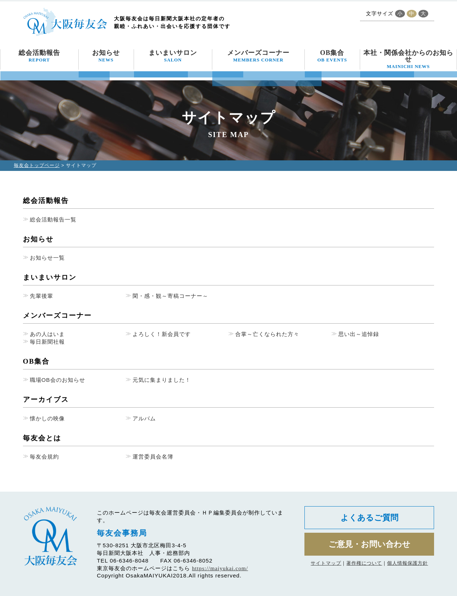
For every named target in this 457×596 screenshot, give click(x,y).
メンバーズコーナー (258, 56)
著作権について (364, 563)
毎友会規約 (44, 456)
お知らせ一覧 (47, 258)
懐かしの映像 (47, 418)
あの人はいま (47, 334)
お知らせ (106, 56)
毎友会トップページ (37, 165)
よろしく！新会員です (162, 334)
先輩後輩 (41, 296)
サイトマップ (326, 563)
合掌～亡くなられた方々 (267, 334)
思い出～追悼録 (358, 334)
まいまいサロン (173, 56)
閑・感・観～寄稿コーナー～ (170, 296)
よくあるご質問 (369, 517)
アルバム (144, 418)
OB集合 (332, 56)
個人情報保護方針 (407, 563)
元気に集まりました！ (162, 380)
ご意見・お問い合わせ (369, 544)
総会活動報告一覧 (53, 219)
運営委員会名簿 (153, 456)
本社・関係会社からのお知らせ (408, 59)
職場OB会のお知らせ (57, 380)
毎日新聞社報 (47, 342)
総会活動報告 (39, 56)
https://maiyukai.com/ (220, 568)
